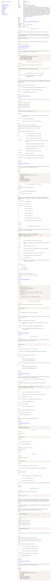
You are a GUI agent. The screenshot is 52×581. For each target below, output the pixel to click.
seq (41, 351)
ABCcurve (31, 118)
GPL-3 (24, 19)
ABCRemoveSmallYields (5, 5)
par (45, 394)
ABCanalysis (3, 6)
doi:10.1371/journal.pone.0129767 (28, 16)
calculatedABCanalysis (5, 14)
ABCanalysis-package (5, 4)
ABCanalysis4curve (4, 7)
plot (34, 250)
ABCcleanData (4, 9)
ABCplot (19, 170)
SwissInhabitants (4, 13)
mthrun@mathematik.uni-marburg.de (23, 47)
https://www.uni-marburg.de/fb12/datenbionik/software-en (30, 21)
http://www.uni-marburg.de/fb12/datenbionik (24, 46)
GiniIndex (3, 12)
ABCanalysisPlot (4, 8)
